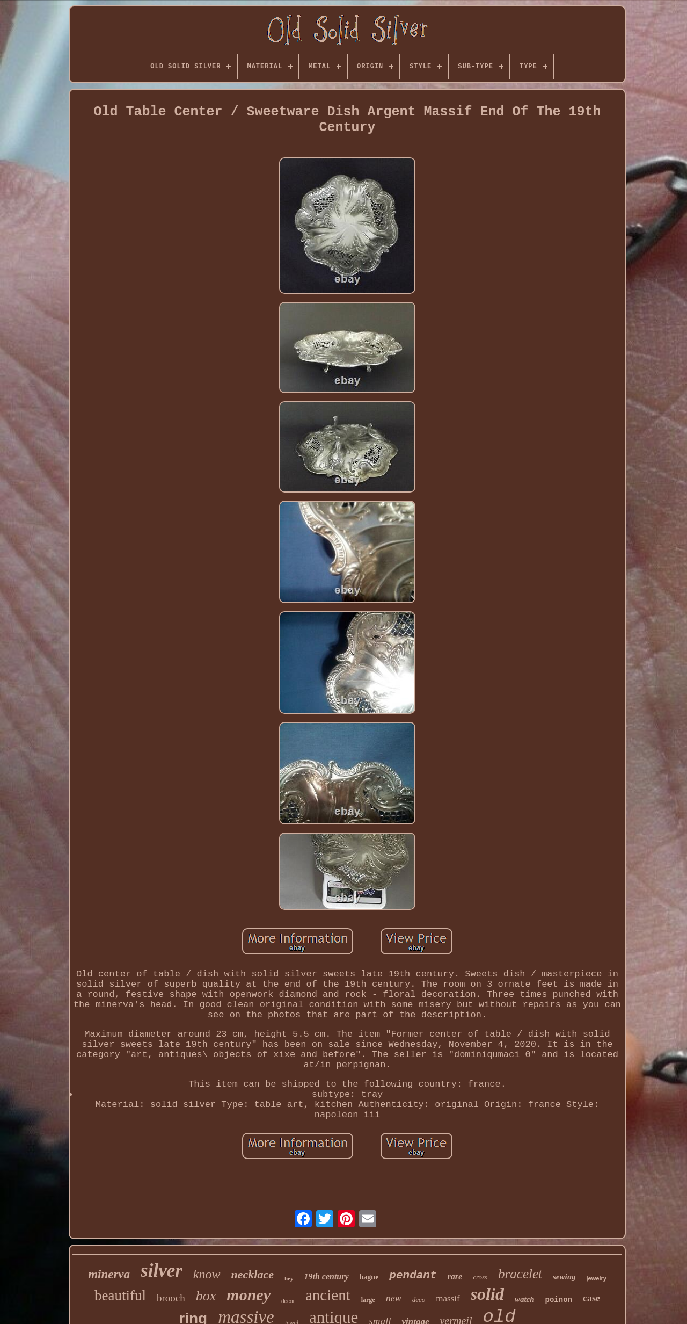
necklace (252, 1274)
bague (369, 1277)
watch (525, 1299)
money (248, 1295)
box (206, 1296)
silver (161, 1270)
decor (288, 1301)
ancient (327, 1295)
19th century (326, 1276)
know (207, 1274)
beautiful (120, 1295)
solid (487, 1294)
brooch (171, 1298)
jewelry (596, 1278)
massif (447, 1298)
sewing (564, 1276)
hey (289, 1278)
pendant (412, 1275)
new (393, 1298)
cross (480, 1277)
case (591, 1298)
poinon (558, 1300)
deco (419, 1300)
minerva (109, 1274)
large (368, 1300)
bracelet (520, 1274)
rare (455, 1276)
